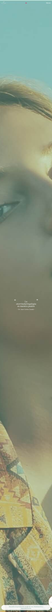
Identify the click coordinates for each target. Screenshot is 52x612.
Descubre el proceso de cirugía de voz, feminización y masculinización (26, 607)
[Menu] (48, 3)
